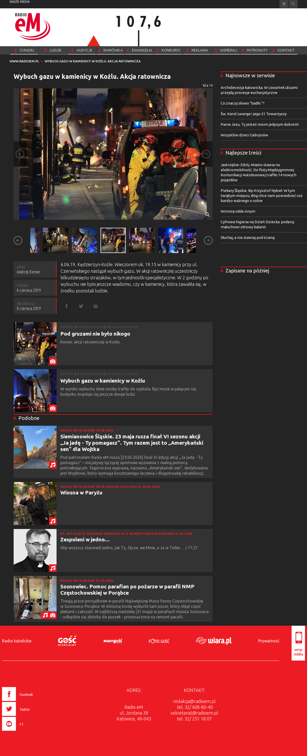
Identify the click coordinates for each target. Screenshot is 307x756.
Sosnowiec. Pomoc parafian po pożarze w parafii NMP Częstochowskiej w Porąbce (127, 589)
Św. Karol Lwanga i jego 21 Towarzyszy (254, 114)
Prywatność (268, 641)
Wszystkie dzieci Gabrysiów (244, 135)
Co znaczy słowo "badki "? (243, 103)
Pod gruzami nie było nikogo (95, 334)
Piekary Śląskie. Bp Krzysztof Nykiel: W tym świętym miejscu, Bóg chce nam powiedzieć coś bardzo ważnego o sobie (261, 195)
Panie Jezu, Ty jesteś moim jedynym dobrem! (260, 124)
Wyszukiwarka (293, 4)
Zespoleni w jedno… (85, 539)
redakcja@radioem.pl (194, 701)
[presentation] (28, 731)
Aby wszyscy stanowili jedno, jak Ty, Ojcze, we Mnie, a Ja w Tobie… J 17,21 (129, 547)
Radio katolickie (16, 641)
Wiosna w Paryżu (81, 492)
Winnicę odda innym (238, 211)
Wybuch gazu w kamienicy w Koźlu (102, 380)
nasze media (20, 1)
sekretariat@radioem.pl (194, 712)
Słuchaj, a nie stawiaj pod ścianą (248, 237)
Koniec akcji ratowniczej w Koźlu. (90, 342)
